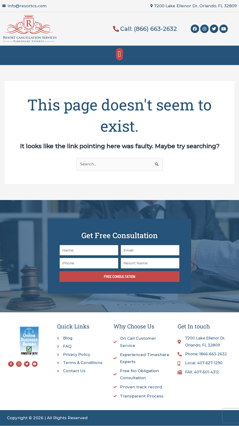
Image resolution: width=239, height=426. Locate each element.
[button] (119, 54)
